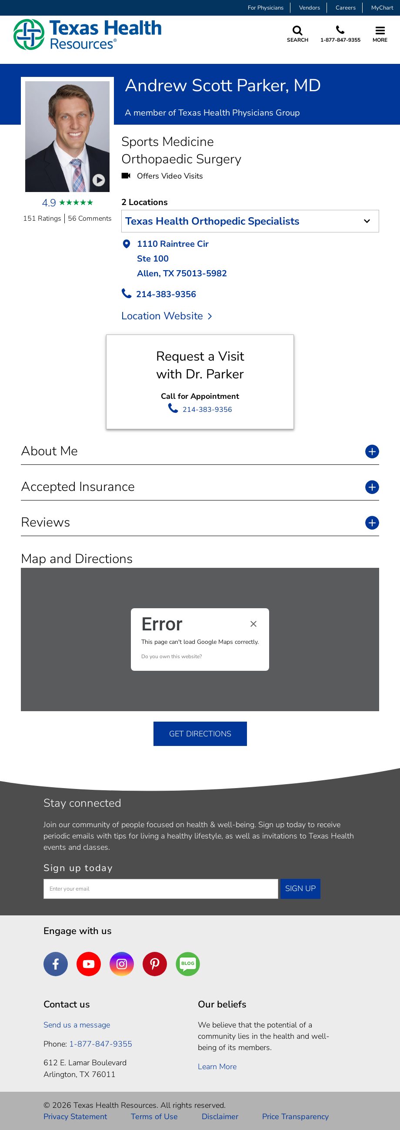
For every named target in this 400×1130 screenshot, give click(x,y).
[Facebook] (55, 964)
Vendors (309, 8)
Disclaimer (220, 1116)
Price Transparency (295, 1116)
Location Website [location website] (166, 316)
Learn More (217, 1066)
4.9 (49, 203)
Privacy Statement (75, 1116)
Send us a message (76, 1025)
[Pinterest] (155, 964)
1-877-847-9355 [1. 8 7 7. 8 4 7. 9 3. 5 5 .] (100, 1044)
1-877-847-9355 (340, 39)
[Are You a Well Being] (188, 964)
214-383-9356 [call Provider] (166, 294)
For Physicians (265, 8)
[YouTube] (89, 964)
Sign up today (78, 868)
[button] (250, 259)
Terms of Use (154, 1116)
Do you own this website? (171, 656)
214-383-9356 (207, 409)
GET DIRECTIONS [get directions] (200, 734)
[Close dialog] (253, 624)
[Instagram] (122, 964)
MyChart (382, 8)
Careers (346, 8)
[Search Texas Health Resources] (297, 34)
